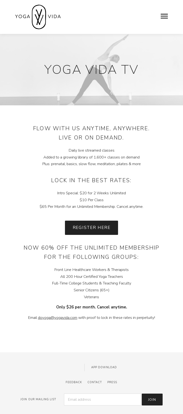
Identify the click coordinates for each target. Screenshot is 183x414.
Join (152, 399)
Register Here (91, 227)
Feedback (74, 382)
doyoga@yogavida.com (57, 317)
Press (112, 382)
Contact (94, 382)
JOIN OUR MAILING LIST (38, 399)
